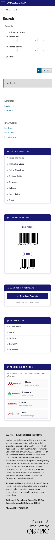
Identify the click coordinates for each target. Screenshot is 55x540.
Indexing (12, 188)
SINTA (11, 333)
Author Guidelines (16, 170)
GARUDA (13, 344)
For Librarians (10, 137)
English (7, 106)
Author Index (14, 194)
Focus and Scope (16, 158)
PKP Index (13, 350)
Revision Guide (15, 176)
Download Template (27, 296)
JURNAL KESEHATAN (16, 3)
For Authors (9, 132)
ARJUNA (12, 338)
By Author (10, 56)
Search (47, 70)
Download (13, 182)
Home (5, 10)
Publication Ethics (16, 164)
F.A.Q (11, 200)
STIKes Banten (15, 327)
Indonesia (8, 110)
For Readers (9, 128)
